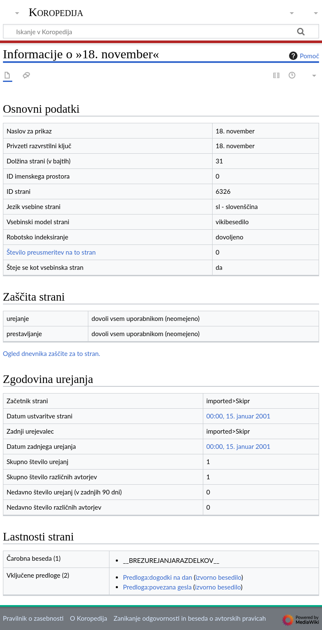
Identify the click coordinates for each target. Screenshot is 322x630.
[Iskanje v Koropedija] (161, 31)
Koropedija (56, 12)
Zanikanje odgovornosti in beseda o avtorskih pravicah (190, 618)
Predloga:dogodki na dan (157, 577)
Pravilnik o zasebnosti (33, 618)
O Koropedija (88, 618)
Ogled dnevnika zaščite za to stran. (51, 353)
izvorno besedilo (218, 577)
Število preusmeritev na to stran (51, 252)
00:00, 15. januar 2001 (238, 416)
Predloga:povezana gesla (157, 587)
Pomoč (303, 56)
